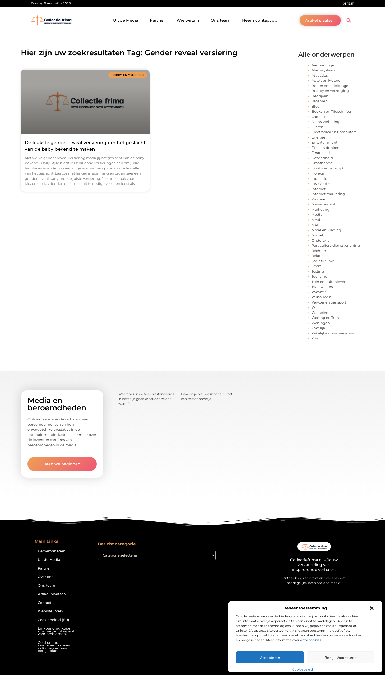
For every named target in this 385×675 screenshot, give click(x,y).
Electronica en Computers (334, 132)
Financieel (321, 152)
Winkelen (320, 312)
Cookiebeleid (302, 669)
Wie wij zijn (188, 20)
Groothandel (322, 163)
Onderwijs (320, 240)
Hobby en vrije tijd (327, 168)
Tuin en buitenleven (329, 281)
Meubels (319, 220)
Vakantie (319, 292)
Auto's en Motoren (327, 80)
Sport (316, 266)
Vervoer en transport (329, 302)
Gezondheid (322, 158)
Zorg (315, 338)
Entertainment (324, 142)
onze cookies (310, 640)
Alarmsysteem (324, 70)
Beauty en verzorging (330, 91)
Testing (318, 271)
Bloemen (320, 101)
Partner (157, 20)
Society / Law (323, 261)
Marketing (321, 209)
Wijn (316, 307)
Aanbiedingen (324, 65)
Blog (316, 106)
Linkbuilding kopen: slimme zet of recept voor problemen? (56, 631)
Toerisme (319, 276)
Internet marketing (328, 194)
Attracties (320, 75)
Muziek (318, 235)
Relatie (318, 256)
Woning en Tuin (325, 317)
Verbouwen (321, 297)
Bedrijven (320, 96)
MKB (316, 225)
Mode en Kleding (326, 230)
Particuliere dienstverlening (336, 245)
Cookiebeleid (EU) (53, 620)
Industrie (319, 178)
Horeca (318, 173)
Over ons (45, 577)
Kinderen (320, 199)
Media (317, 214)
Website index (50, 611)
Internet (319, 189)
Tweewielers (322, 286)
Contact (44, 603)
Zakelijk (318, 328)
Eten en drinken (326, 147)
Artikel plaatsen (52, 594)
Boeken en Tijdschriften (332, 111)
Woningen (321, 323)
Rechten (319, 251)
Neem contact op (259, 20)
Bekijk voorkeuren (340, 657)
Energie (318, 137)
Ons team (220, 20)
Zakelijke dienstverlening (334, 333)
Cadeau (318, 116)
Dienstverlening (326, 122)
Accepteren (270, 657)
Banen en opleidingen (331, 86)
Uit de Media (125, 20)
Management (323, 204)
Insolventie (321, 183)
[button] (371, 608)
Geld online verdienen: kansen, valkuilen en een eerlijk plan (54, 647)
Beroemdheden (52, 551)
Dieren (317, 127)
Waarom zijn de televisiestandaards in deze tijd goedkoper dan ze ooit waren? (146, 399)
